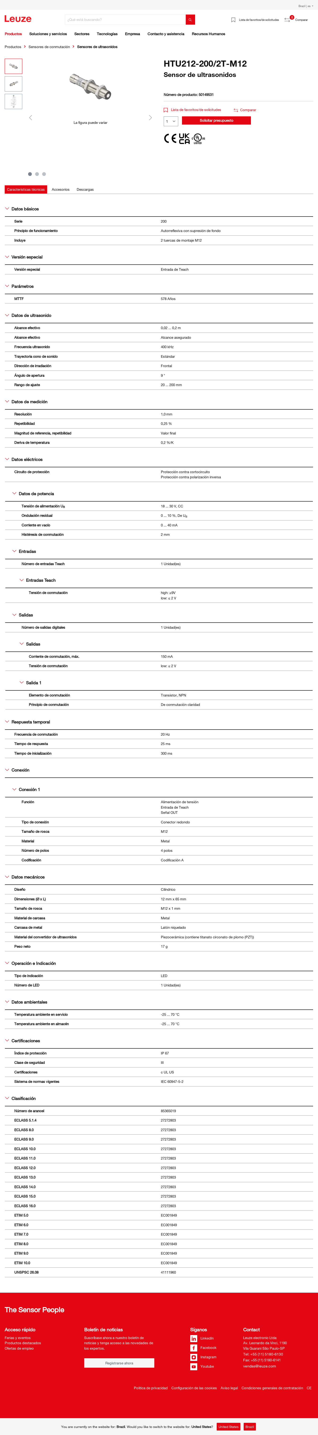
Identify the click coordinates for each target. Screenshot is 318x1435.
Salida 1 (31, 682)
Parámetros (19, 286)
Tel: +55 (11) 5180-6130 (263, 1354)
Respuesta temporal (27, 721)
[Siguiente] (150, 117)
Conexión (17, 770)
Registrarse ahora (119, 1363)
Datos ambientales (26, 1002)
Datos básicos (22, 208)
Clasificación (20, 1098)
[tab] (26, 189)
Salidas (22, 614)
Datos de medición (26, 401)
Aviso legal (229, 1388)
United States (228, 1427)
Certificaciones (22, 1040)
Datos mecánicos (25, 876)
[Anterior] (30, 117)
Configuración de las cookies (194, 1388)
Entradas (24, 551)
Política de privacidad (151, 1388)
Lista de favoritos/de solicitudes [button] (192, 109)
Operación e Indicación (30, 963)
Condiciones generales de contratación (272, 1388)
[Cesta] (310, 18)
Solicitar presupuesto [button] (216, 120)
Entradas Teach (38, 580)
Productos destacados (23, 1343)
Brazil (250, 1427)
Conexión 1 (26, 789)
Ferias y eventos (18, 1338)
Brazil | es (305, 6)
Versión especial (23, 256)
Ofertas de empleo (19, 1348)
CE (309, 1388)
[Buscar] (190, 20)
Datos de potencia (33, 493)
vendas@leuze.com (259, 1366)
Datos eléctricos (23, 459)
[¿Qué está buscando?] (125, 20)
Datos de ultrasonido (28, 315)
